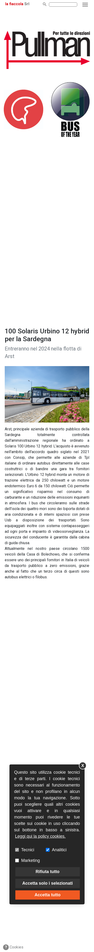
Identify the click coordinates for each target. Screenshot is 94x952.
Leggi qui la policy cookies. (40, 836)
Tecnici (27, 849)
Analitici (59, 849)
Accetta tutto (47, 894)
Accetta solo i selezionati (47, 883)
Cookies (13, 947)
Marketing (30, 860)
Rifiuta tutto (48, 871)
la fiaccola (14, 4)
